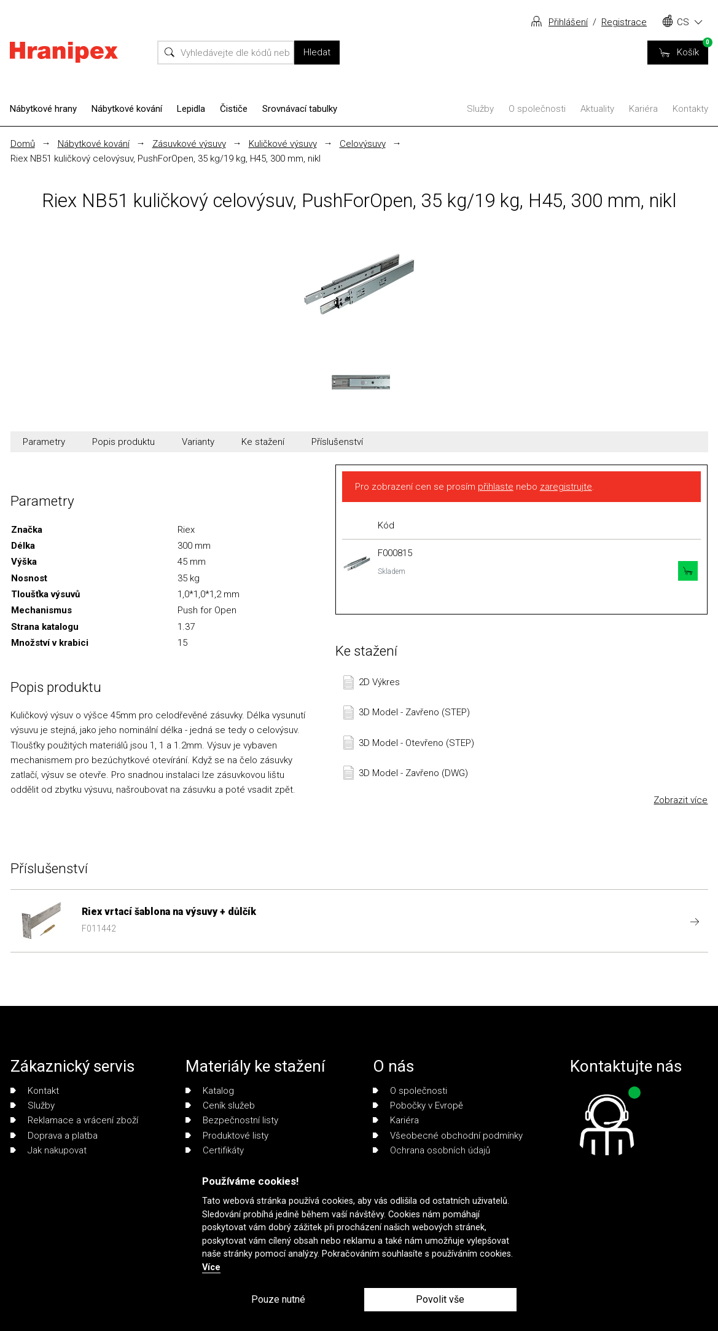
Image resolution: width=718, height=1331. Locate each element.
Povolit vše (440, 1299)
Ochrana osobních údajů (431, 1150)
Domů (22, 143)
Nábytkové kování (127, 108)
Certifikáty (214, 1150)
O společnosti (537, 108)
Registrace (624, 22)
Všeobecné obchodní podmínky (448, 1135)
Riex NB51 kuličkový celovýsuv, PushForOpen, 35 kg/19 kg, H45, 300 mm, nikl (165, 158)
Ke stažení (262, 441)
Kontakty (690, 108)
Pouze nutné (278, 1299)
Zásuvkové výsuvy (189, 143)
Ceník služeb (220, 1105)
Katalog (209, 1090)
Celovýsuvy (363, 143)
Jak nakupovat (48, 1150)
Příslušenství (337, 441)
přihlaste (495, 486)
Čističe (234, 108)
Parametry (44, 441)
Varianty (198, 441)
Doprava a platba (54, 1135)
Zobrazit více (681, 800)
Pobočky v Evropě (418, 1105)
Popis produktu (123, 441)
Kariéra (643, 108)
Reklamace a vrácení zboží (74, 1120)
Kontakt (34, 1090)
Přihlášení (568, 22)
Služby (480, 108)
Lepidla (191, 108)
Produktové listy (226, 1135)
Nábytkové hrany (43, 108)
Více (211, 1267)
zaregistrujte (566, 486)
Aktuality (597, 108)
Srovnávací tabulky (299, 108)
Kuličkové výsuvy (283, 143)
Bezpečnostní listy (231, 1120)
